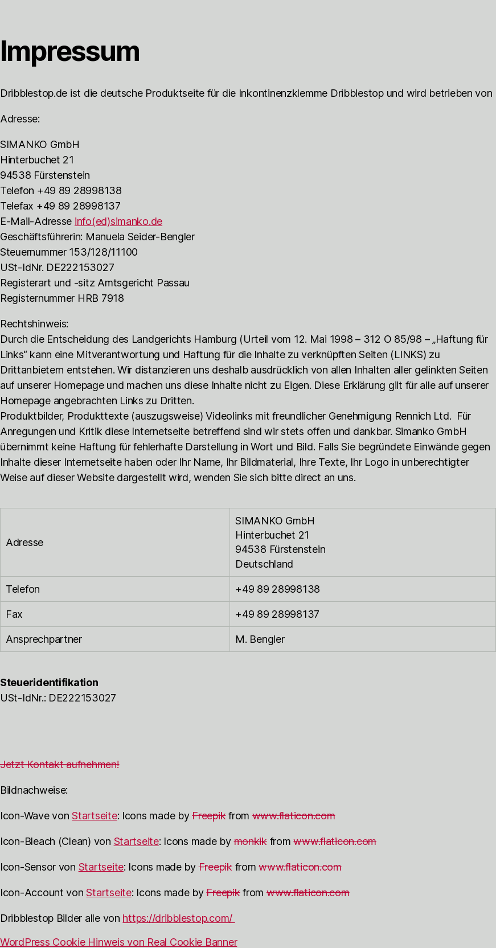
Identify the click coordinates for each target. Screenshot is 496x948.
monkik (250, 841)
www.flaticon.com (293, 816)
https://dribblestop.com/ (178, 918)
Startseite (94, 816)
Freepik (209, 816)
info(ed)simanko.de (118, 221)
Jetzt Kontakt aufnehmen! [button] (60, 764)
